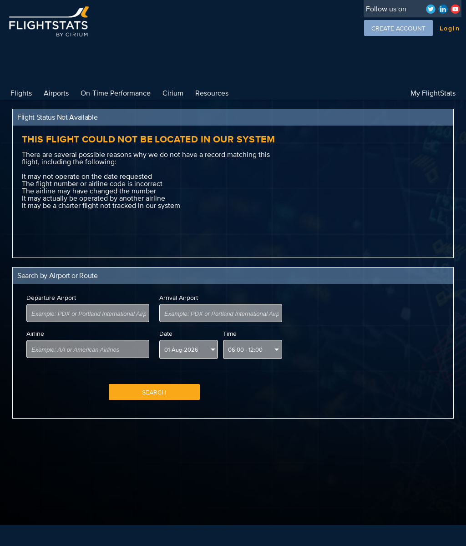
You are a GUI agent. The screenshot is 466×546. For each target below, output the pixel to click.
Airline (35, 333)
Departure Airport (51, 297)
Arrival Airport (178, 297)
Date (165, 333)
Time (230, 333)
